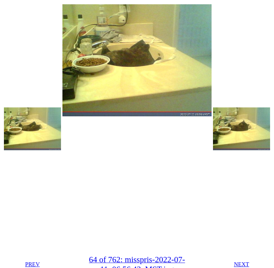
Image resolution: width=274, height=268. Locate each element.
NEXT (241, 264)
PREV (32, 264)
